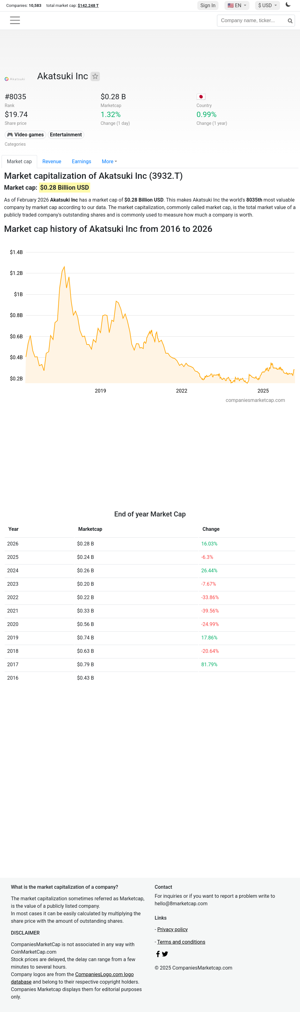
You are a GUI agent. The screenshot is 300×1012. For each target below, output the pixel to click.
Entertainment (66, 135)
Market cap (19, 161)
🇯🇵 (201, 96)
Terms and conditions (181, 942)
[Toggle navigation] (15, 20)
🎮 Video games (25, 135)
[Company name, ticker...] (256, 21)
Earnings (81, 161)
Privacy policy (172, 929)
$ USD (265, 5)
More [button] (107, 161)
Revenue (51, 161)
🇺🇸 (235, 5)
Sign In (207, 5)
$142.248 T (88, 5)
